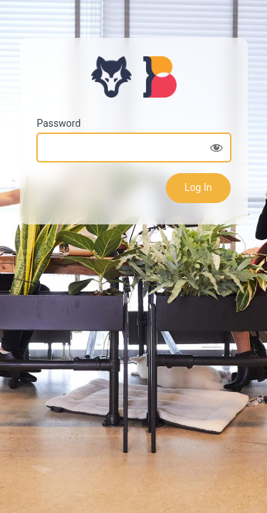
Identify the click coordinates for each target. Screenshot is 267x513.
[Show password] (216, 147)
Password (59, 123)
